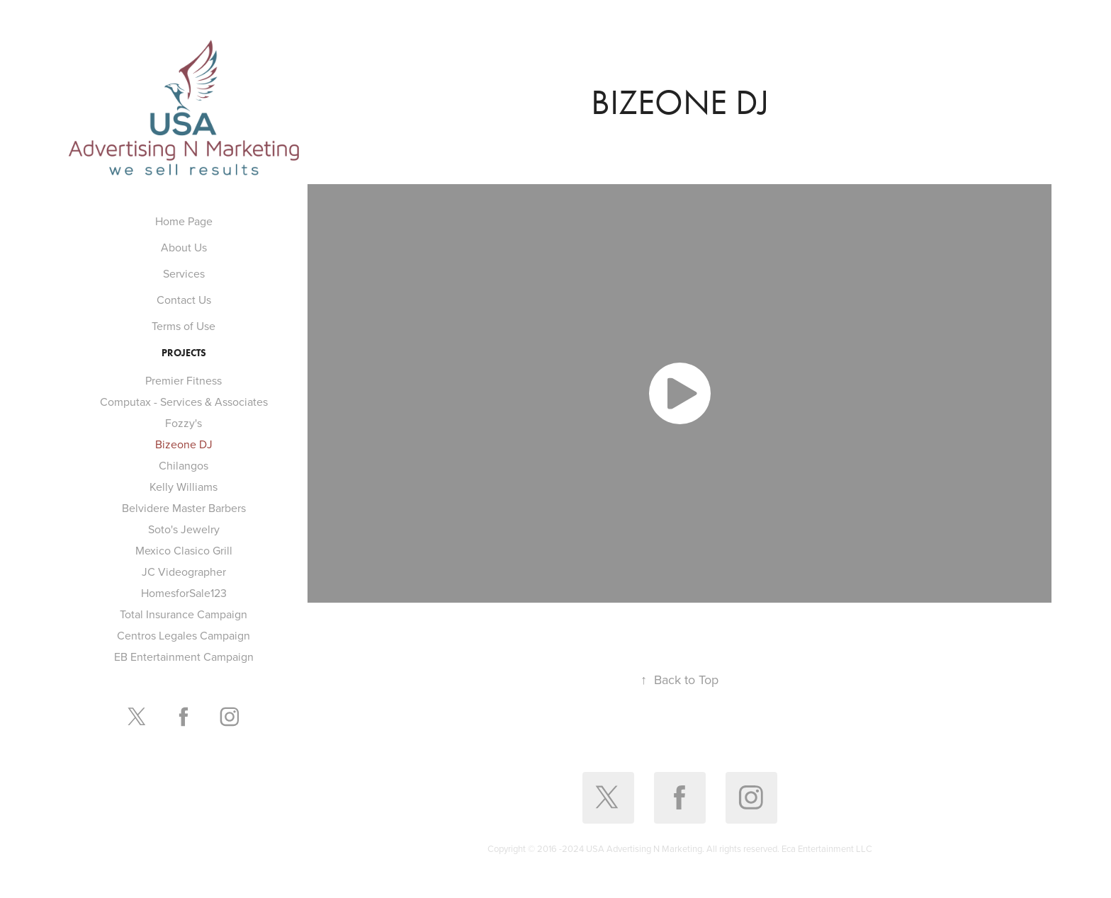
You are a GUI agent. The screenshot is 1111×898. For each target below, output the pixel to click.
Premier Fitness (183, 380)
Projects (184, 353)
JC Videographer (184, 571)
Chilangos (183, 465)
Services (184, 273)
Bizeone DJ (184, 444)
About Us (184, 247)
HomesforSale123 (184, 593)
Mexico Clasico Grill (183, 550)
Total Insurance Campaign (183, 614)
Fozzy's (183, 423)
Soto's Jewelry (184, 529)
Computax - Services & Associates (184, 401)
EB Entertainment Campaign (184, 656)
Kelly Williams (184, 486)
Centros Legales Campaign (183, 635)
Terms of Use (183, 326)
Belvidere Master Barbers (184, 508)
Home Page (184, 221)
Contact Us (184, 299)
